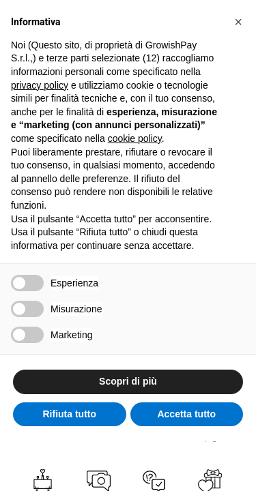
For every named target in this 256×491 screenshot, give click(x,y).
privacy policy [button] (39, 85)
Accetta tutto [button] (186, 413)
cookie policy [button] (135, 138)
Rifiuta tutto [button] (69, 413)
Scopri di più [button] (128, 381)
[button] (238, 22)
